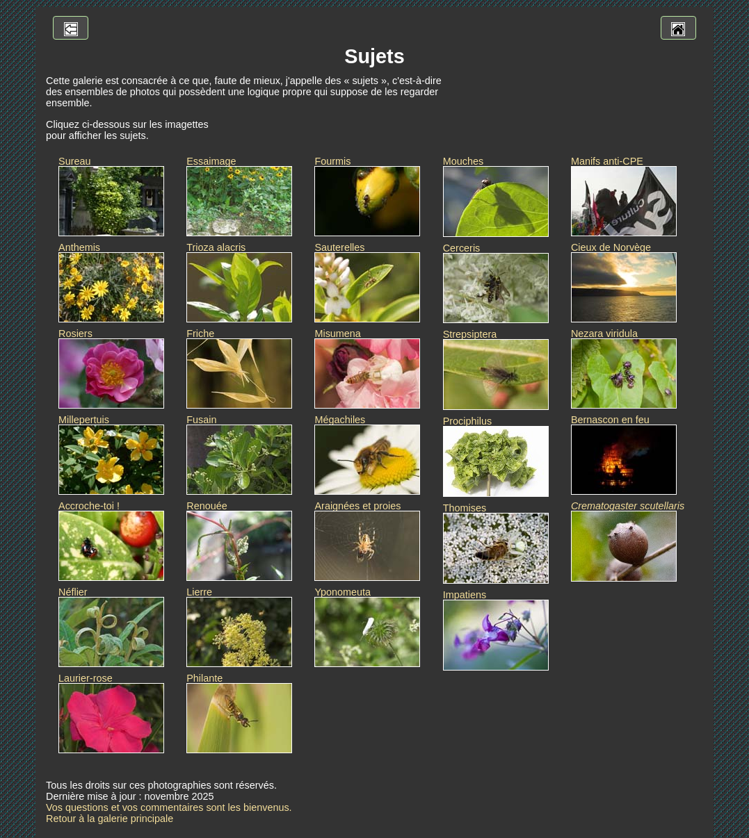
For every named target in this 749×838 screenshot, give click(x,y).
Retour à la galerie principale (109, 818)
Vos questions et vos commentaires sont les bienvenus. (169, 807)
